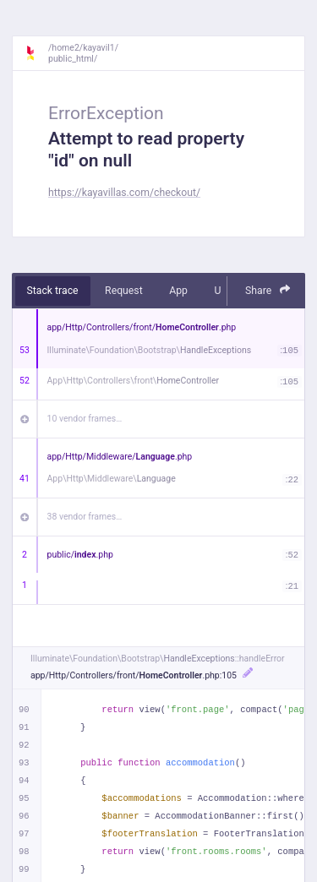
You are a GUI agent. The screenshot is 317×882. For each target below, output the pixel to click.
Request (124, 291)
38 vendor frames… (85, 516)
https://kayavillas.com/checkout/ (124, 193)
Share (268, 290)
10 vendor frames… (85, 418)
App (178, 291)
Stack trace (53, 291)
